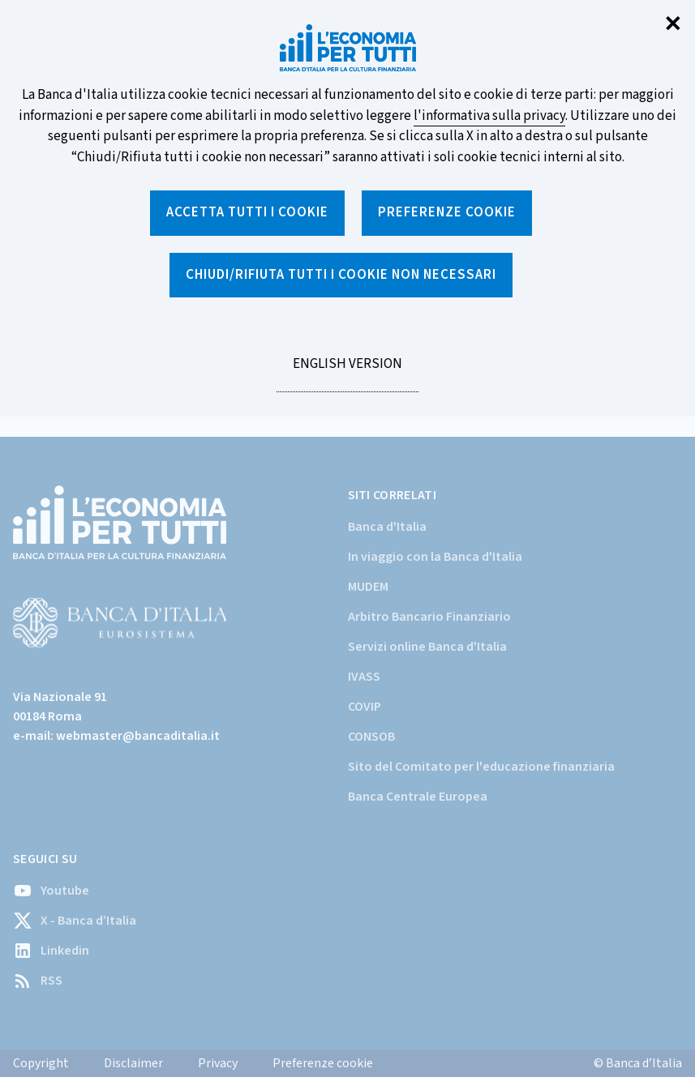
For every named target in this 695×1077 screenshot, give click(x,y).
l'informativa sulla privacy (489, 116)
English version (347, 372)
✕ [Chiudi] (673, 24)
